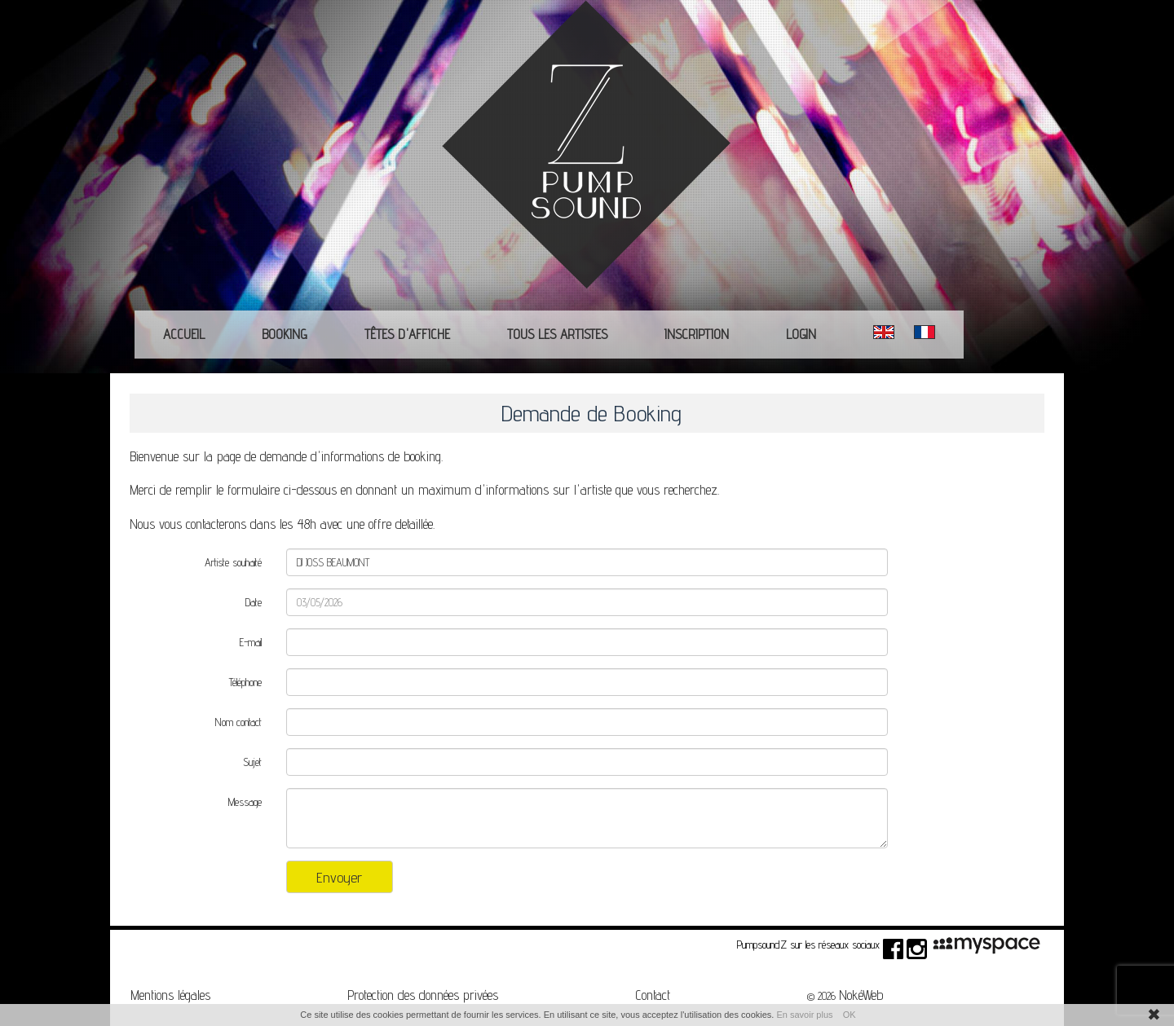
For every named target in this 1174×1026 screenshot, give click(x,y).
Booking (284, 334)
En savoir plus (804, 1014)
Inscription (696, 334)
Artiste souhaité (233, 562)
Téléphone (245, 682)
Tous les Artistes (557, 334)
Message (245, 801)
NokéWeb (861, 995)
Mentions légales (170, 995)
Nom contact (238, 722)
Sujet (252, 761)
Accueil (184, 334)
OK (849, 1014)
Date (253, 602)
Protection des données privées (422, 995)
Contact (652, 995)
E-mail (251, 642)
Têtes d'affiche (407, 334)
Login (801, 334)
